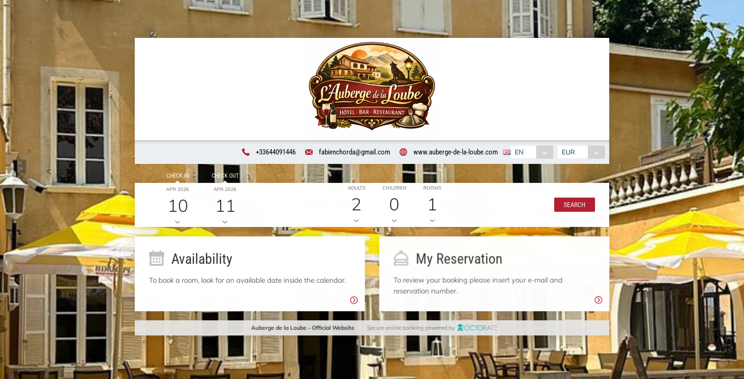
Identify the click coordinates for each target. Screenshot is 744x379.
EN (518, 152)
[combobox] (531, 152)
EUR (569, 152)
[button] (572, 206)
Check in (176, 177)
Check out (223, 177)
